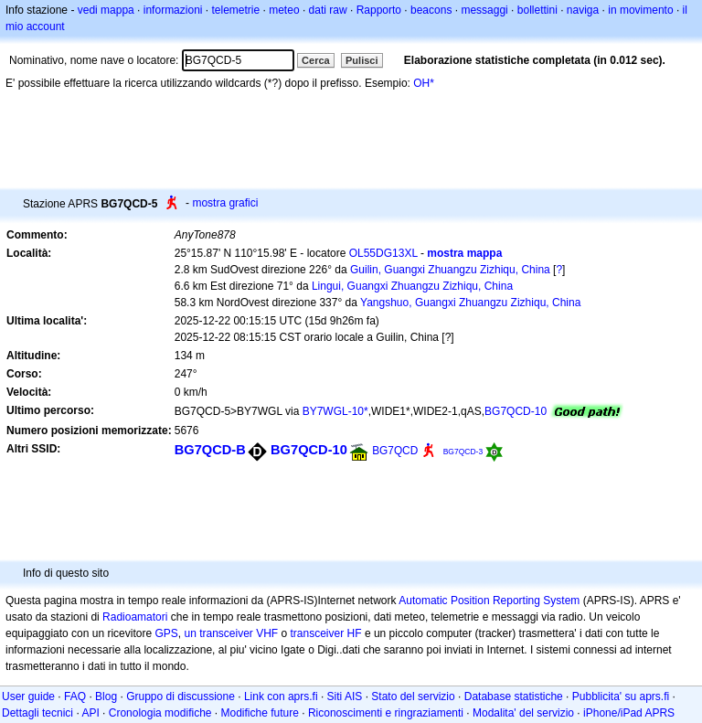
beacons (431, 10)
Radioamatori (134, 617)
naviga (583, 10)
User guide (28, 696)
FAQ (75, 696)
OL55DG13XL (383, 253)
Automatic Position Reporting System (489, 600)
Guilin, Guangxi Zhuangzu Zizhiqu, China (450, 269)
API (90, 713)
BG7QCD (395, 450)
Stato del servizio (412, 696)
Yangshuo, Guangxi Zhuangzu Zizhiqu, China (470, 302)
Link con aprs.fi (281, 696)
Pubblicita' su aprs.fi (620, 696)
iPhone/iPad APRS (629, 713)
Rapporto (378, 10)
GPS (165, 633)
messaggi (484, 10)
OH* (423, 83)
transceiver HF (326, 633)
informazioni (173, 10)
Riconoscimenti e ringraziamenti (385, 713)
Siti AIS (345, 696)
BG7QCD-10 (515, 411)
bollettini (537, 10)
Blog (106, 696)
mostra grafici (225, 203)
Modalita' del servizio (523, 713)
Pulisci (362, 60)
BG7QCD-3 (463, 451)
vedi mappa (106, 10)
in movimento (640, 10)
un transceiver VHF (231, 633)
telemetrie (236, 10)
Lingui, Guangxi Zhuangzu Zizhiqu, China (412, 286)
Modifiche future (260, 713)
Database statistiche (513, 696)
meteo (284, 10)
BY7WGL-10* (335, 411)
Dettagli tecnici (37, 713)
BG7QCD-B (210, 449)
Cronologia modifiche (160, 713)
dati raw (328, 10)
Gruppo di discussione (180, 696)
